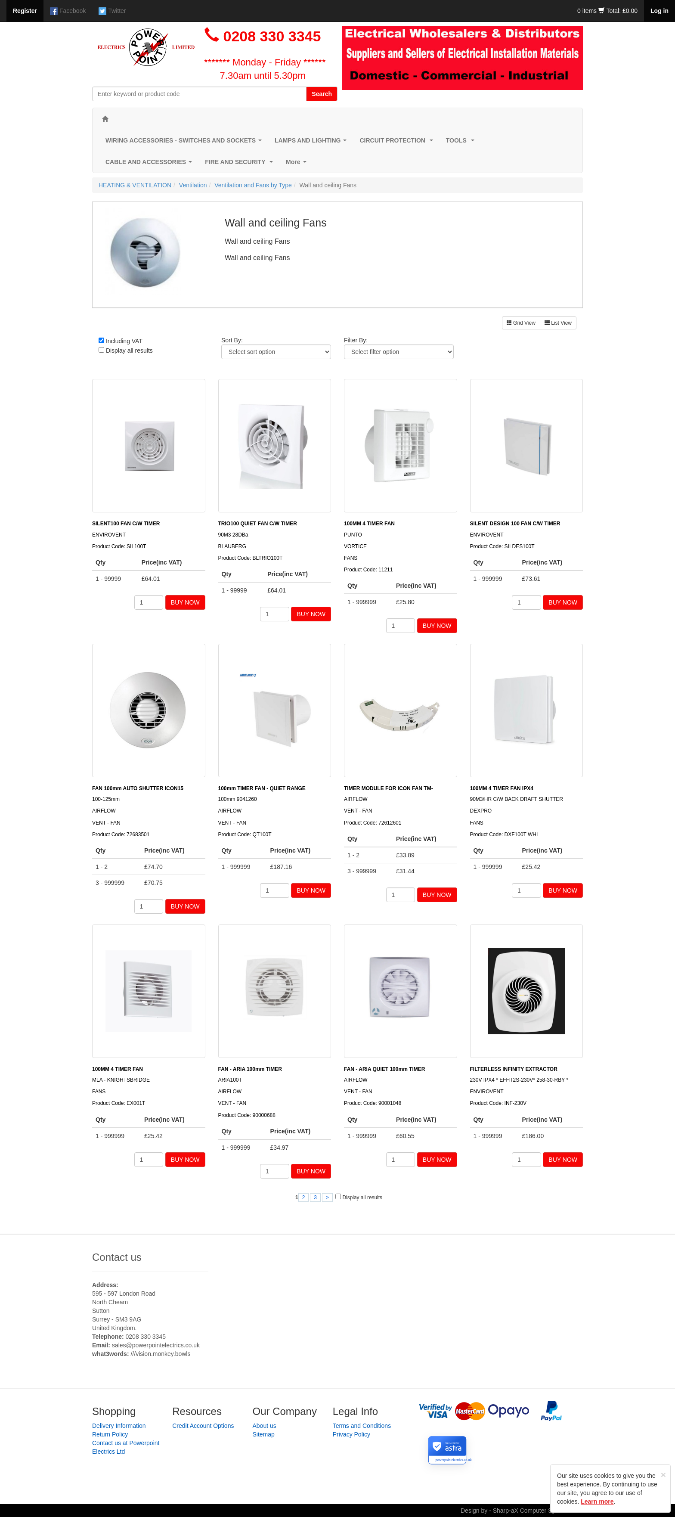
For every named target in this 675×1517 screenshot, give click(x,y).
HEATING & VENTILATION (135, 185)
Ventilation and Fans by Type (253, 185)
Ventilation (193, 185)
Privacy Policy (351, 1434)
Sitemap (264, 1434)
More (298, 164)
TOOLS (462, 143)
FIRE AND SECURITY (240, 164)
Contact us (117, 1257)
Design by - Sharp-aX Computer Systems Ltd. (522, 1510)
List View (558, 323)
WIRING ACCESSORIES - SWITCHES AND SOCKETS (185, 143)
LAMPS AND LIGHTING (312, 143)
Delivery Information (119, 1425)
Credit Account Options (203, 1425)
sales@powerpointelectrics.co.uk (156, 1345)
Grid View (521, 323)
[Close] (663, 1474)
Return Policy (110, 1434)
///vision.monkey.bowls (160, 1353)
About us (264, 1425)
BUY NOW (185, 602)
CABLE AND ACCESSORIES (150, 164)
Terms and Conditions (362, 1425)
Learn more (597, 1501)
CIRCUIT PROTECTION (397, 143)
